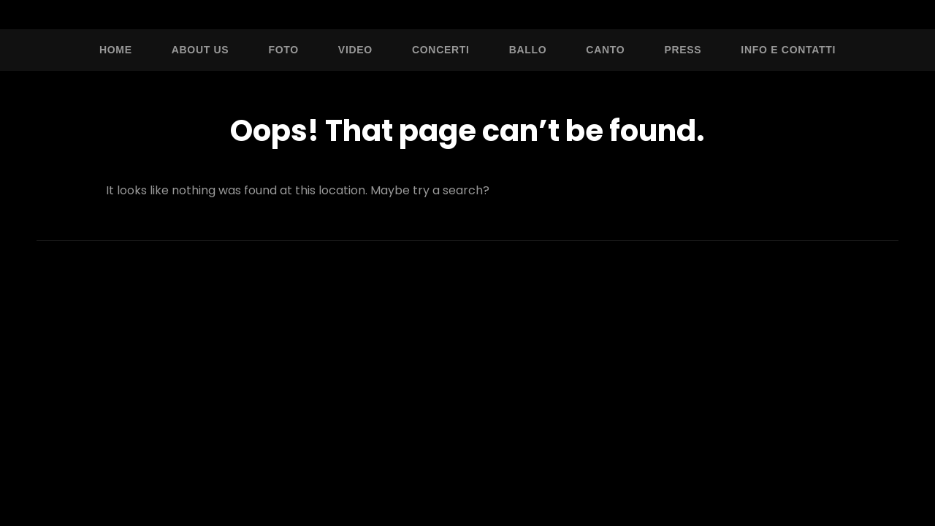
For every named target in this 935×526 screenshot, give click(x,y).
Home (115, 50)
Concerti (441, 50)
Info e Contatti (788, 50)
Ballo (528, 50)
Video (355, 50)
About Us (200, 50)
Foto (283, 50)
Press (682, 50)
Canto (605, 50)
